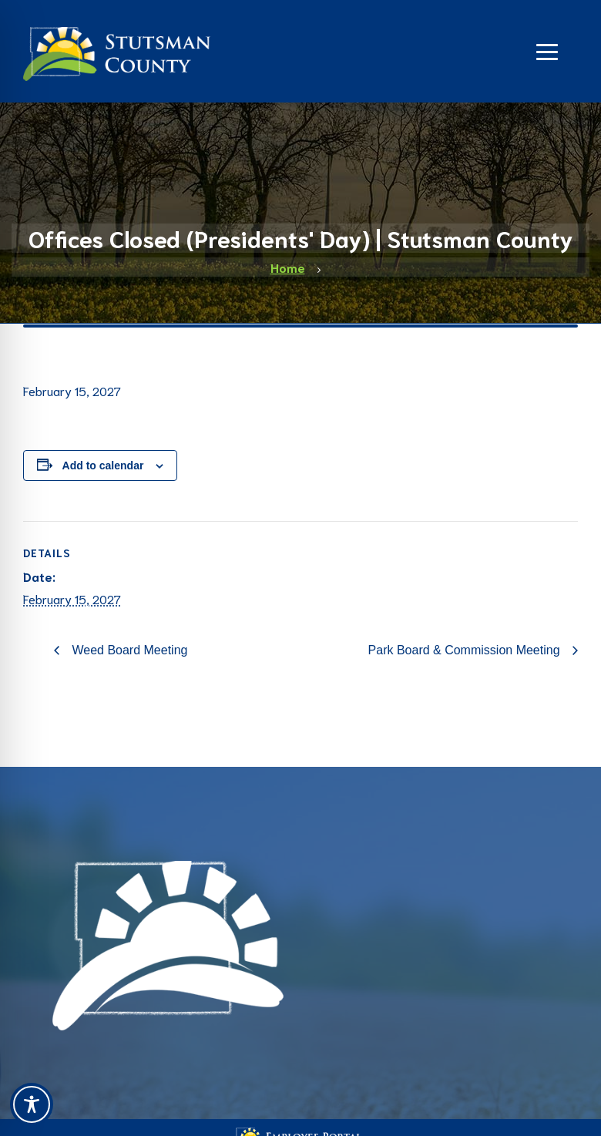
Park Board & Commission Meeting (465, 650)
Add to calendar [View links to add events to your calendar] (103, 465)
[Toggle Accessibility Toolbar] (32, 1104)
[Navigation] (547, 50)
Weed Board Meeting (128, 650)
